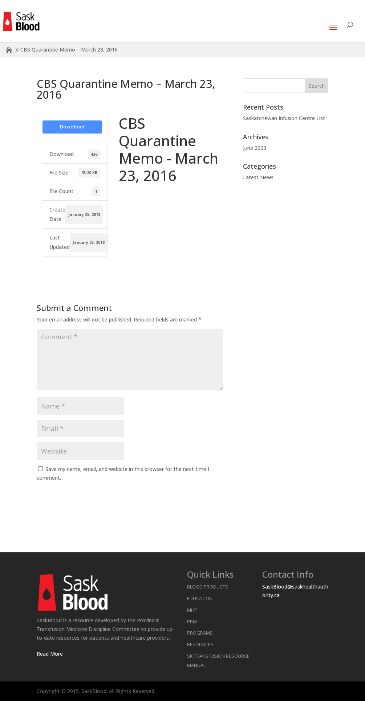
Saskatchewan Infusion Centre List (284, 118)
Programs (200, 633)
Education (199, 598)
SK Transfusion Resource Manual (218, 660)
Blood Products (207, 586)
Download (72, 126)
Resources (200, 644)
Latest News (258, 177)
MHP (192, 610)
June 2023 (254, 147)
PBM (192, 621)
